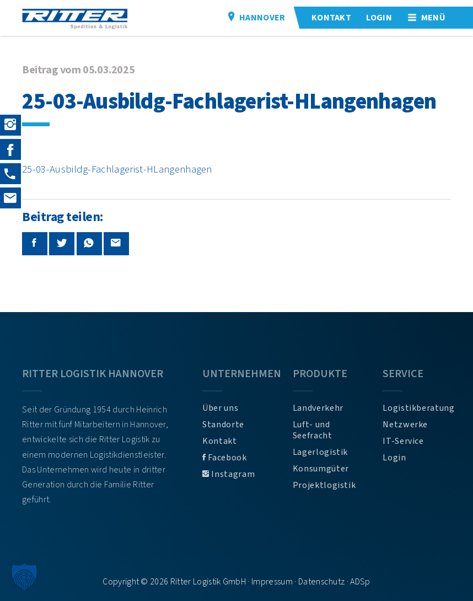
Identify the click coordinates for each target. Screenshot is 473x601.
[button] (24, 576)
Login (394, 457)
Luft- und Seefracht (312, 430)
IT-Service (403, 441)
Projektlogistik (324, 485)
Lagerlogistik (320, 452)
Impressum (272, 582)
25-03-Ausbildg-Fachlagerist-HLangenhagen (117, 169)
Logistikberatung (417, 408)
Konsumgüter (321, 468)
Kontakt (219, 441)
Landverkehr (318, 408)
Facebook (224, 457)
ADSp (360, 582)
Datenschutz (321, 582)
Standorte (223, 424)
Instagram (228, 474)
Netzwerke (405, 424)
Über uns (220, 408)
